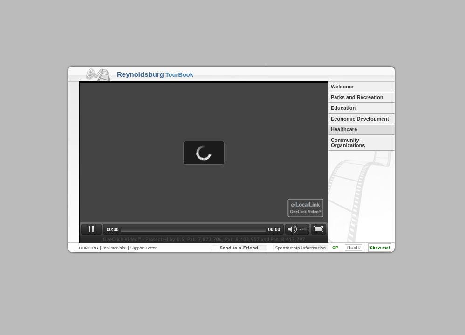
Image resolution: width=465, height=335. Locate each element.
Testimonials (113, 248)
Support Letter (143, 248)
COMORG (88, 248)
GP (335, 247)
